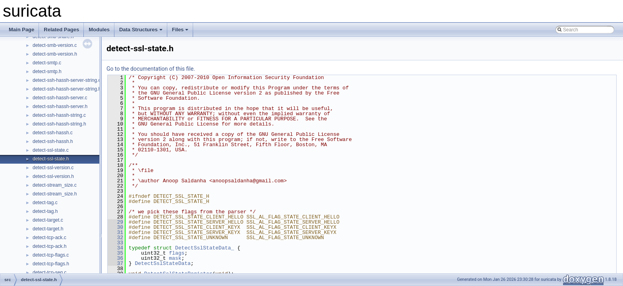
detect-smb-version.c (55, 45)
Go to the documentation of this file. (150, 69)
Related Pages (61, 30)
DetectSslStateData (162, 263)
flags (176, 253)
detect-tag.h (45, 211)
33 (115, 242)
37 (115, 263)
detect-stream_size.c (55, 185)
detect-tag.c (45, 202)
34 (115, 247)
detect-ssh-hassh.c (53, 132)
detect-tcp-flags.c (51, 255)
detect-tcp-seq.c (49, 272)
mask (175, 258)
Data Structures (141, 30)
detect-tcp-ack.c (49, 237)
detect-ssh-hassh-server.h (60, 106)
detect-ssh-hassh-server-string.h (67, 89)
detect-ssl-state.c (51, 150)
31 (115, 232)
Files (180, 30)
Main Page (21, 30)
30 (115, 227)
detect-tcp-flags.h (51, 264)
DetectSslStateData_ (204, 247)
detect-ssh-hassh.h (53, 141)
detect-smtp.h (47, 71)
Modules (99, 30)
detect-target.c (48, 220)
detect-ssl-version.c (53, 167)
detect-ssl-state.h (51, 159)
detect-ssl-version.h (53, 176)
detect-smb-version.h (55, 54)
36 (115, 258)
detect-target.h (48, 229)
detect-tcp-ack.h (49, 246)
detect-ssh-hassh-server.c (60, 97)
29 (115, 222)
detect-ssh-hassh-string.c (59, 115)
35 (115, 253)
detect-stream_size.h (55, 194)
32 (115, 237)
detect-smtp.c (47, 63)
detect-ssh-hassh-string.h (59, 124)
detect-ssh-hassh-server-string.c (67, 80)
